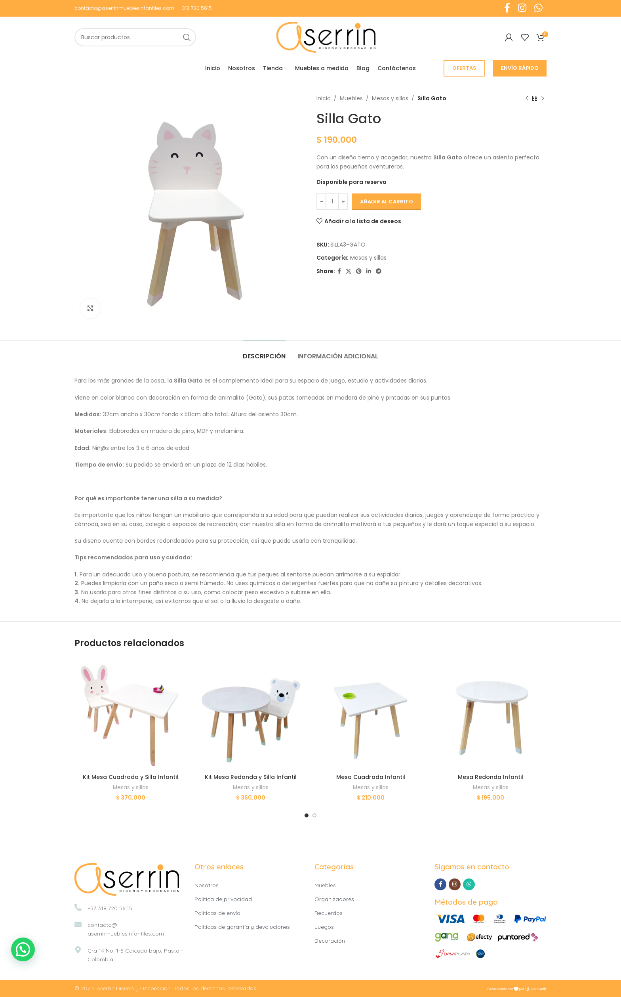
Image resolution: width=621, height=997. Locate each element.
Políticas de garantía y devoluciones (242, 926)
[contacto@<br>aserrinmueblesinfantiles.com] (78, 924)
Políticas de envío (217, 913)
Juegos (324, 926)
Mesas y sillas (390, 98)
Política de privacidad (223, 899)
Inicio (323, 98)
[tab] (264, 352)
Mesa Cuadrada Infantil (370, 777)
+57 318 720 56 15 (110, 908)
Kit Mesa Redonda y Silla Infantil (251, 777)
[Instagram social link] (455, 884)
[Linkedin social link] (368, 271)
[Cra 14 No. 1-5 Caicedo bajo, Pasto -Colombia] (78, 949)
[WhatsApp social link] (469, 884)
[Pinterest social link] (359, 271)
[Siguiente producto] (543, 98)
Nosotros (206, 885)
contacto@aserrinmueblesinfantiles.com (124, 8)
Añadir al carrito (386, 201)
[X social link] (348, 271)
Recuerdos (328, 913)
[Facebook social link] (339, 271)
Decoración (329, 940)
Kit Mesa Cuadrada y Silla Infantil (130, 777)
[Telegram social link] (378, 271)
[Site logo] (325, 37)
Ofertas (464, 68)
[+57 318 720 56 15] (78, 907)
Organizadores (334, 899)
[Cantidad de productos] (332, 201)
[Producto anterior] (527, 98)
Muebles (351, 98)
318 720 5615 (197, 8)
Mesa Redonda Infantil (490, 777)
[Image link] (126, 879)
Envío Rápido (520, 68)
